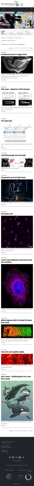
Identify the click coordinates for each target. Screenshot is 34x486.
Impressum (8, 465)
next (32, 48)
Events (11, 33)
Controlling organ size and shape (13, 155)
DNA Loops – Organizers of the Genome (15, 89)
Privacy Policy (14, 465)
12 (29, 48)
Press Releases (21, 44)
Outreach (20, 33)
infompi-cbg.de (4, 451)
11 (27, 48)
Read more (3, 80)
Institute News (13, 44)
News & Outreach (10, 38)
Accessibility (20, 465)
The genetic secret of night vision (13, 177)
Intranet (25, 465)
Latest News (3, 32)
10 (25, 48)
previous (11, 48)
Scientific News (5, 44)
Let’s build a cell (7, 214)
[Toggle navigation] (3, 9)
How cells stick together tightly (12, 352)
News (13, 460)
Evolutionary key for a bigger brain (14, 54)
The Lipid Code (6, 121)
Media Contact (27, 32)
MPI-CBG (3, 38)
